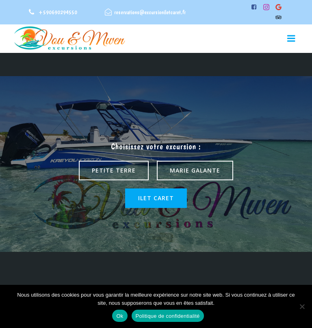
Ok (119, 316)
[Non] (302, 306)
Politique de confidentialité (168, 316)
